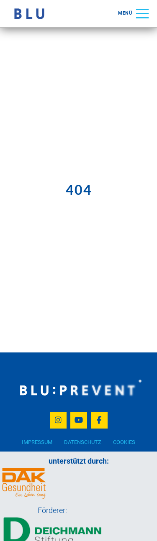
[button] (133, 13)
